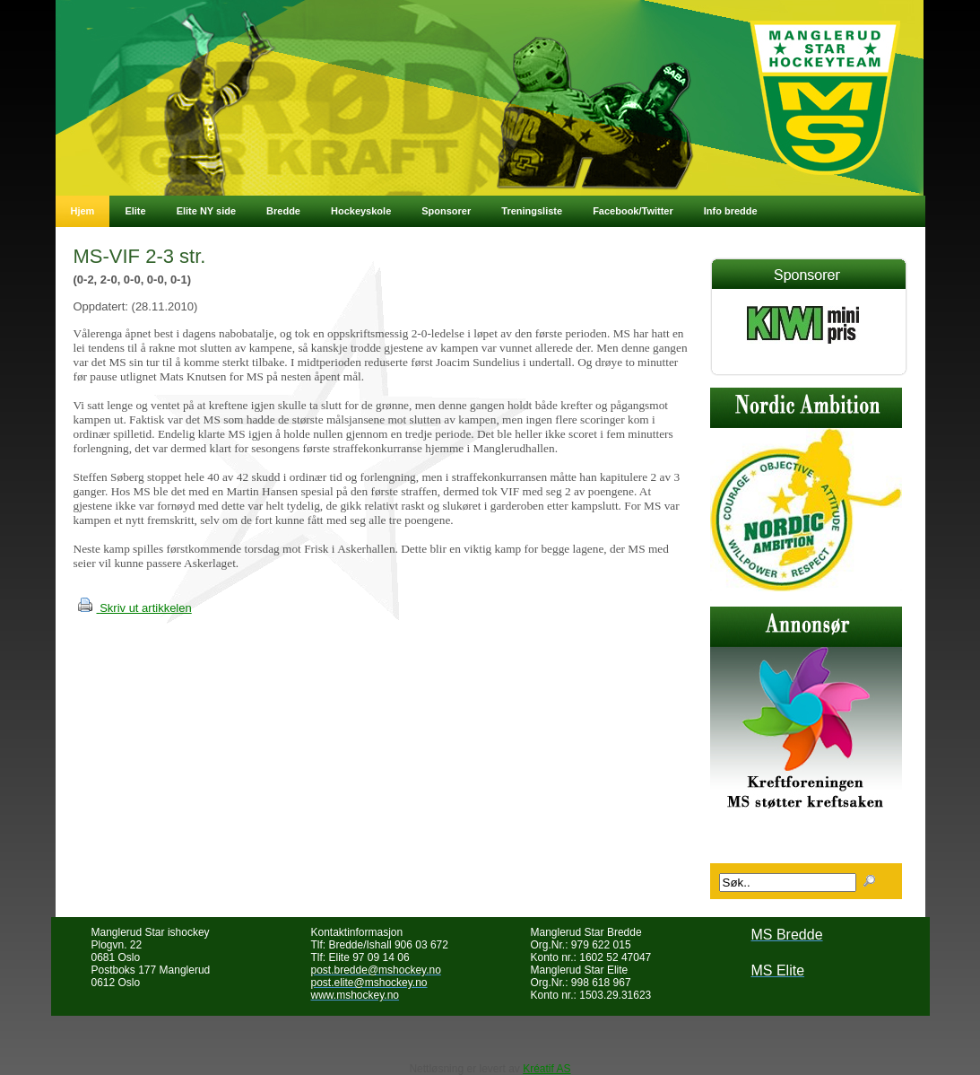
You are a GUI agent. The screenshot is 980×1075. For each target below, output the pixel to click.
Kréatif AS (546, 1068)
